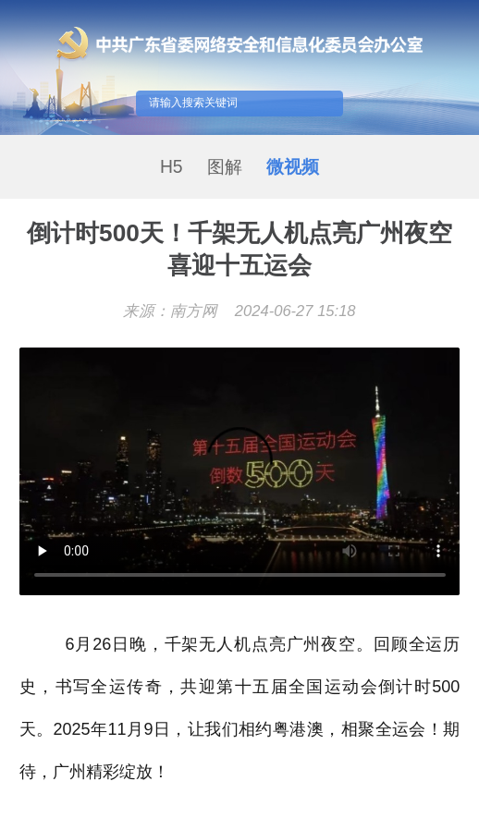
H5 (171, 167)
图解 (224, 167)
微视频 (292, 167)
